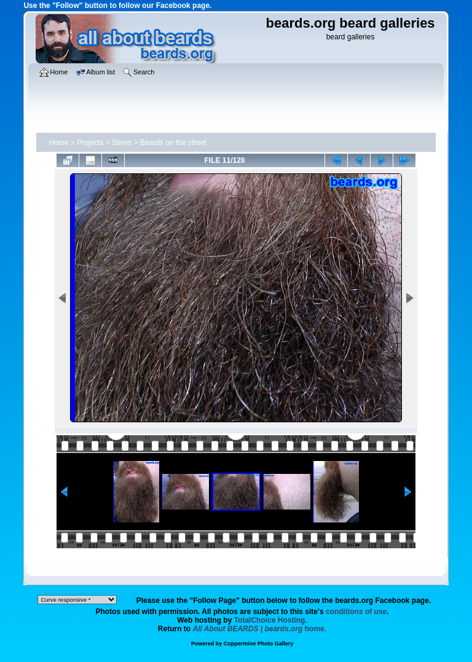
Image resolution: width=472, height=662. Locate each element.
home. (260, 629)
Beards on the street (173, 142)
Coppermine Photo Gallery (259, 643)
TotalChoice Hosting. (270, 620)
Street (122, 142)
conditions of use (356, 611)
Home (58, 142)
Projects (90, 142)
